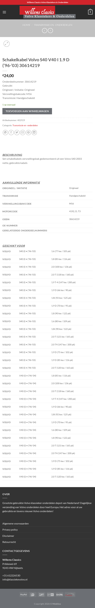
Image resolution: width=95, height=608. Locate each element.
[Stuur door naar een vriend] (22, 132)
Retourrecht (9, 541)
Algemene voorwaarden (15, 523)
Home (26, 24)
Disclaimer (8, 535)
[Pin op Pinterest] (28, 132)
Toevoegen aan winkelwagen (27, 111)
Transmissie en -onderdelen (53, 24)
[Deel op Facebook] (11, 132)
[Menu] (4, 12)
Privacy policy (10, 529)
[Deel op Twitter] (17, 132)
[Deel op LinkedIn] (34, 132)
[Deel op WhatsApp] (5, 132)
